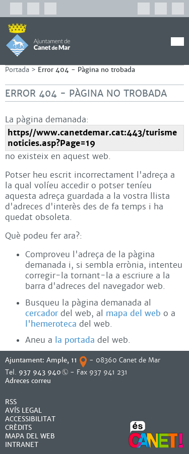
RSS (11, 402)
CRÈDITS (18, 427)
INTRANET (21, 444)
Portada (17, 69)
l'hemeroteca (51, 324)
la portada (75, 340)
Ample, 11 (61, 360)
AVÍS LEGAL (23, 410)
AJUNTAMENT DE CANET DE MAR (38, 39)
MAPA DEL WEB (30, 436)
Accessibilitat (30, 419)
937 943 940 (40, 372)
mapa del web (133, 313)
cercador (41, 313)
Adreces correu (29, 380)
